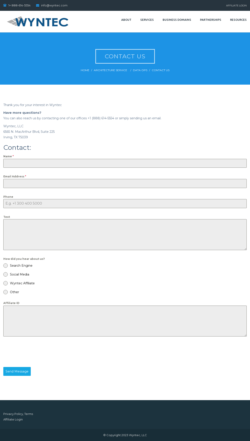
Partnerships (210, 19)
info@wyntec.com (54, 5)
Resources (238, 19)
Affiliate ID (11, 303)
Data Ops (140, 70)
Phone (8, 196)
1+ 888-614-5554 (19, 5)
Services (147, 19)
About (126, 19)
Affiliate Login (236, 5)
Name (8, 156)
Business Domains (177, 19)
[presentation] (37, 351)
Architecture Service (111, 70)
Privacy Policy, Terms (18, 414)
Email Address (14, 176)
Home (85, 70)
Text (6, 217)
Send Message (17, 371)
